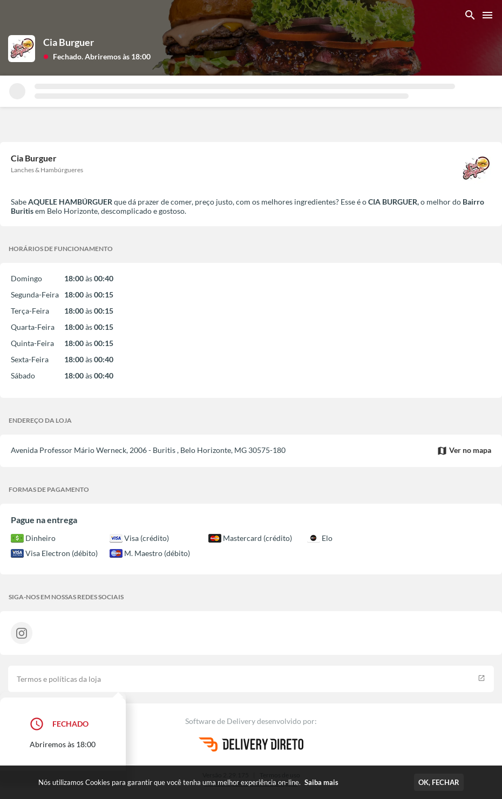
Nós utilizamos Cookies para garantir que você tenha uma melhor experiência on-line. (188, 782)
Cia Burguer (68, 42)
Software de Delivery (221, 721)
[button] (97, 55)
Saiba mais (321, 782)
